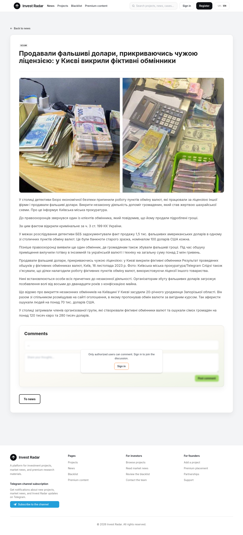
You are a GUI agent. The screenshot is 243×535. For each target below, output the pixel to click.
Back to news (20, 28)
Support (189, 480)
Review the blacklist (138, 474)
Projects (62, 6)
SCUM (24, 45)
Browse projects (136, 462)
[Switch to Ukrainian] (222, 6)
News (50, 6)
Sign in (187, 5)
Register (204, 5)
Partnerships (191, 474)
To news (30, 399)
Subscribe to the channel (31, 504)
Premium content (96, 6)
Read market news (137, 468)
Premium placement (196, 468)
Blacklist (76, 6)
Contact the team (136, 480)
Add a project (192, 462)
